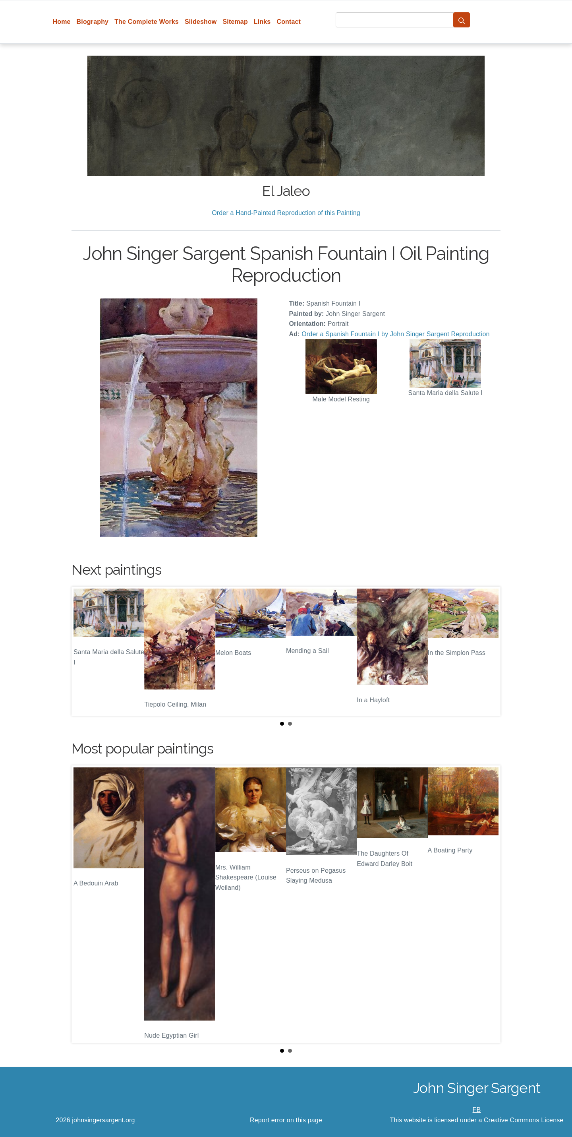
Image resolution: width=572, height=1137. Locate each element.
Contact (288, 21)
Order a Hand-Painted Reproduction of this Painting (286, 212)
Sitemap (234, 21)
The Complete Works (146, 21)
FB (477, 1109)
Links (262, 21)
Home (62, 21)
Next (488, 651)
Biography (93, 21)
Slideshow (201, 21)
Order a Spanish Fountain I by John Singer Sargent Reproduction (395, 334)
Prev (83, 651)
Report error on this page (286, 1120)
